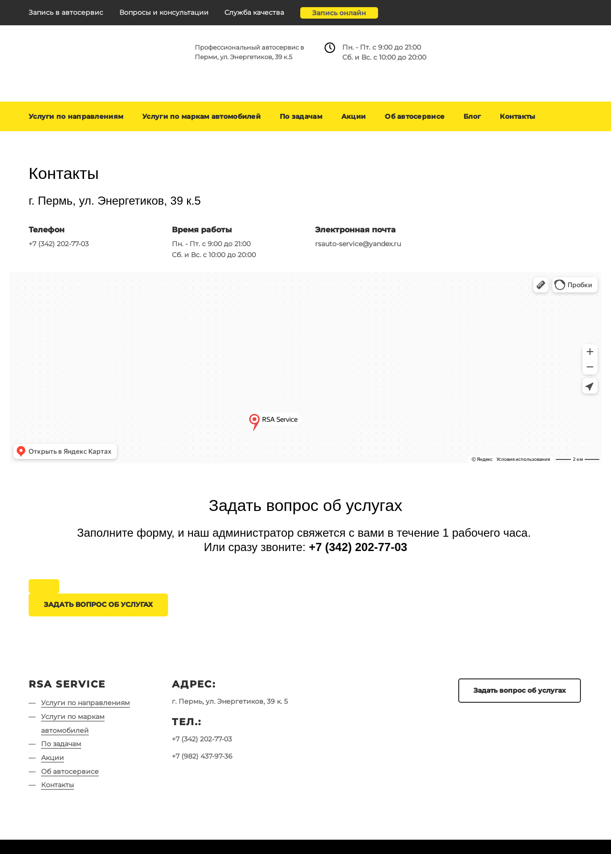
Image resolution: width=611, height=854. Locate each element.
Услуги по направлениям (76, 116)
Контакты (517, 116)
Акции (353, 116)
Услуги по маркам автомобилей (201, 116)
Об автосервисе (414, 116)
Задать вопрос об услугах (520, 690)
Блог (472, 116)
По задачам (301, 116)
